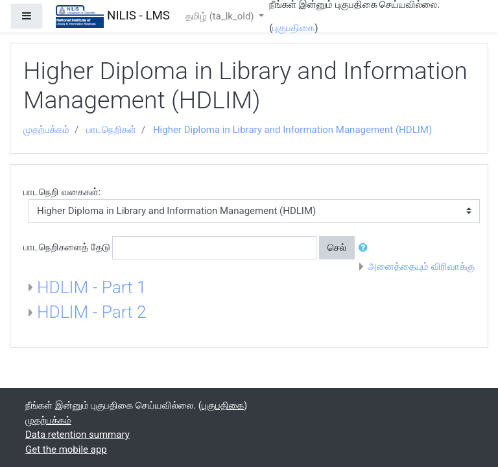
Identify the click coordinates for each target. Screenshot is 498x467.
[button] (365, 248)
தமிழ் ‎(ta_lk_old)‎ (220, 16)
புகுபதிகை (293, 28)
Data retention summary (77, 434)
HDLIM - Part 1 (92, 287)
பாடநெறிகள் (111, 130)
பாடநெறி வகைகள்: (62, 192)
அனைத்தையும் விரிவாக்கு (421, 266)
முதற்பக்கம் (46, 130)
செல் (336, 248)
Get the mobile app (66, 449)
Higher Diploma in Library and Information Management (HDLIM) (292, 130)
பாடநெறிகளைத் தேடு (66, 247)
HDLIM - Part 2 (92, 312)
